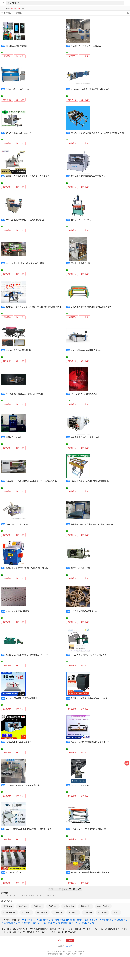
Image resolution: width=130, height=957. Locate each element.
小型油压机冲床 (9, 912)
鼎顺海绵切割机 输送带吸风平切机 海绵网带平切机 (92, 524)
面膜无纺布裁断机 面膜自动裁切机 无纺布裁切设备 (27, 176)
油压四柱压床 (85, 906)
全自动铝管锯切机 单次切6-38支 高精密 (23, 785)
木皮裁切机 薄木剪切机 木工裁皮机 (86, 46)
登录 (60, 940)
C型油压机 (88, 912)
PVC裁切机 (102, 912)
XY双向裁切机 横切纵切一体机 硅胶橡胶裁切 (25, 220)
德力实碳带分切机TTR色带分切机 (85, 437)
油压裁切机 (7, 906)
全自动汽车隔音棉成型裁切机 (18, 350)
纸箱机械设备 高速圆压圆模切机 (19, 742)
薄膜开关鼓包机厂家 (63, 920)
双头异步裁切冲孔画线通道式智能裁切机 (88, 176)
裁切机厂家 (55, 923)
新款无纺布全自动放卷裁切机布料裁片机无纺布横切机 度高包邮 (98, 133)
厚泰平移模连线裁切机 (80, 263)
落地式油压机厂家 (12, 923)
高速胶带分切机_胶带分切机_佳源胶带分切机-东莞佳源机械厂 (32, 481)
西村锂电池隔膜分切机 (80, 568)
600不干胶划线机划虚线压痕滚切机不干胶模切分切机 (29, 829)
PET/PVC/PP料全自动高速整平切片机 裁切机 (90, 89)
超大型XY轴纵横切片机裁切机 (18, 133)
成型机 (116, 912)
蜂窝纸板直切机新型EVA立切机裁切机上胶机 (25, 263)
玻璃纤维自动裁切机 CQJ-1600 (19, 89)
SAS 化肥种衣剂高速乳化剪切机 (84, 394)
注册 (70, 940)
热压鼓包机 (38, 906)
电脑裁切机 (26, 912)
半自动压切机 (42, 912)
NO (32, 896)
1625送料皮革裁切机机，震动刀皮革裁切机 (24, 394)
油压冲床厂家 (78, 923)
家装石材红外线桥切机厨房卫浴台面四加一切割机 (92, 742)
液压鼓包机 (53, 906)
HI (20, 896)
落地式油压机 (69, 906)
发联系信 (7, 56)
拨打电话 (20, 56)
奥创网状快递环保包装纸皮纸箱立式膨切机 (89, 698)
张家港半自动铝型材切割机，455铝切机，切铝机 (27, 568)
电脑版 (69, 946)
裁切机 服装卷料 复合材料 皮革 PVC (86, 350)
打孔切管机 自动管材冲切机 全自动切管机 (88, 655)
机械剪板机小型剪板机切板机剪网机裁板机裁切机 (92, 307)
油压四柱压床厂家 (30, 920)
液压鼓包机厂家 (46, 920)
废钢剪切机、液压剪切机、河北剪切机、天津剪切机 (28, 655)
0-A (2, 896)
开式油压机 (58, 912)
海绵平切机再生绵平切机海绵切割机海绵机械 (90, 872)
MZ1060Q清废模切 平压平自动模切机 (22, 698)
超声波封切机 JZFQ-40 (80, 785)
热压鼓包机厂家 (109, 920)
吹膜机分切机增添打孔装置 (17, 611)
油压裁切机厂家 (80, 920)
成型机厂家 (66, 923)
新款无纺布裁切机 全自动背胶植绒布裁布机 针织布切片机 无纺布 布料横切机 (39, 307)
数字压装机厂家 (42, 923)
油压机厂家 (89, 923)
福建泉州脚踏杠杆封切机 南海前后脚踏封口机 (90, 481)
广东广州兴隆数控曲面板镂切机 (84, 611)
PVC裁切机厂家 (28, 923)
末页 (79, 889)
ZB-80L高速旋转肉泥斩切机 (17, 524)
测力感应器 (73, 912)
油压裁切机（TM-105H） (81, 220)
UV (47, 896)
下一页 (72, 889)
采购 (127, 763)
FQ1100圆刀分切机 (14, 872)
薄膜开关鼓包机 (103, 906)
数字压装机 (22, 906)
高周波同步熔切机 (13, 437)
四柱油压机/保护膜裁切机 (17, 46)
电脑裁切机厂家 (94, 920)
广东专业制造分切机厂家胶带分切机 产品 (88, 829)
